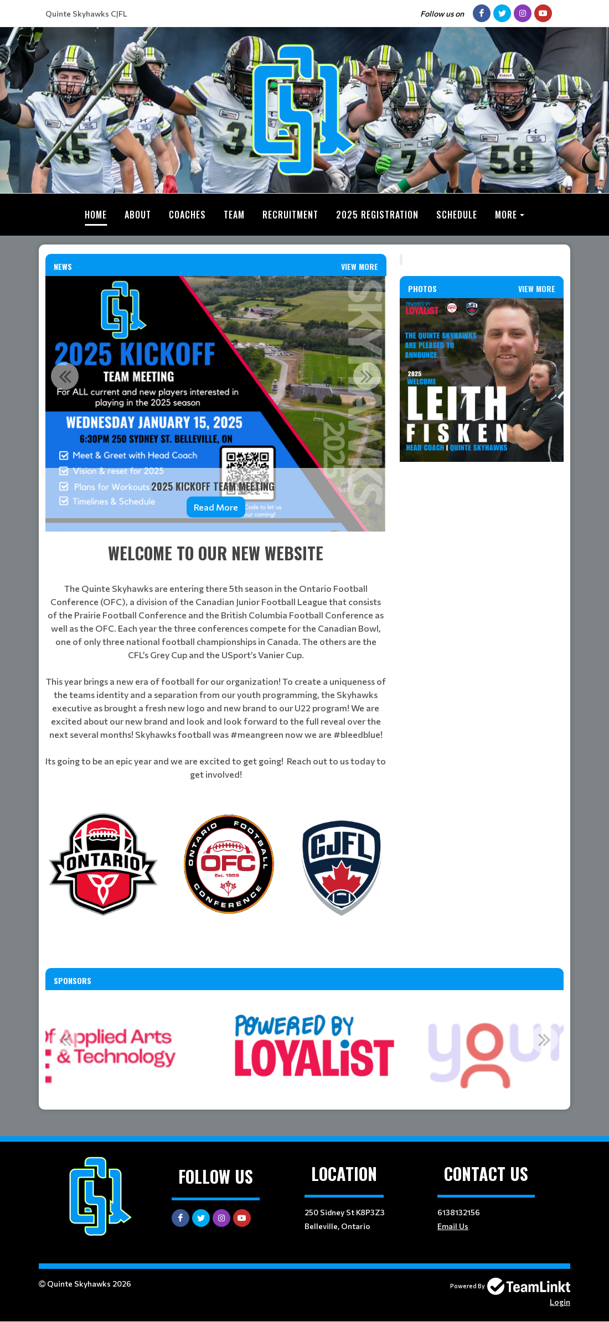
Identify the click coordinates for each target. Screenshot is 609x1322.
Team (234, 214)
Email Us (452, 1226)
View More (359, 266)
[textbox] (215, 660)
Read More (216, 507)
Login (560, 1302)
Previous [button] (65, 376)
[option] (215, 404)
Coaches (187, 214)
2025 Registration (377, 214)
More (506, 214)
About (138, 214)
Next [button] (367, 376)
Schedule (456, 214)
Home (96, 214)
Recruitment (290, 214)
